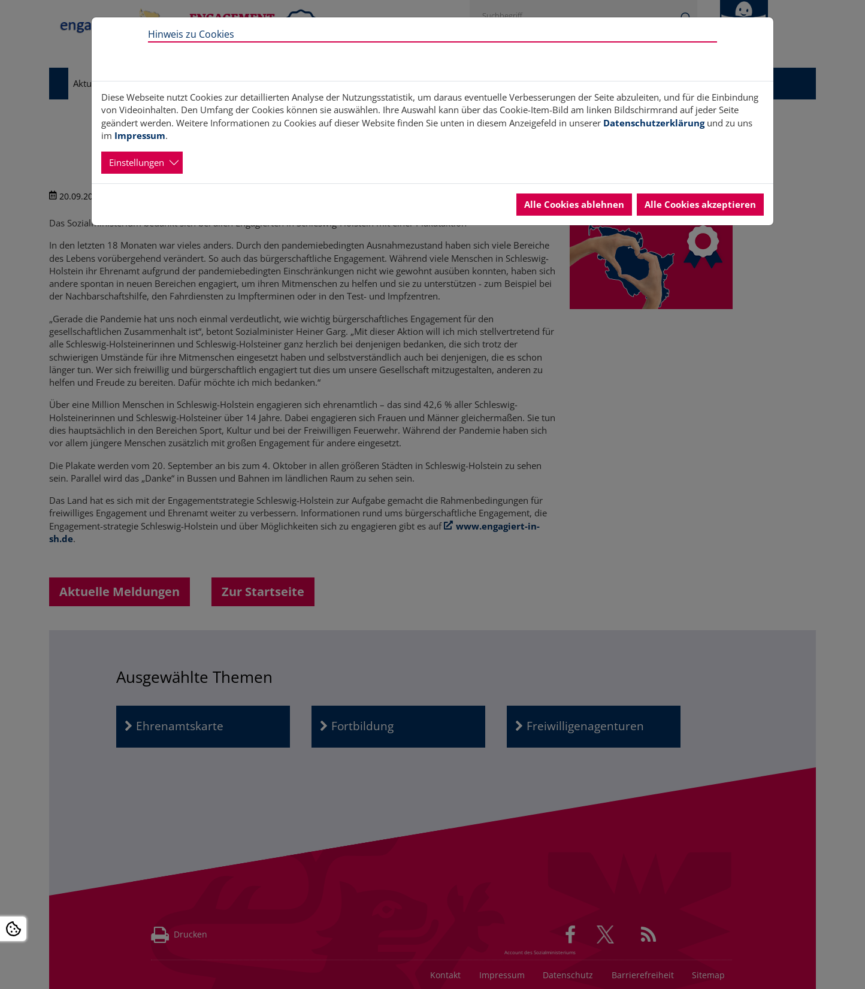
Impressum (139, 135)
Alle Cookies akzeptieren (700, 204)
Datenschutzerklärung (653, 123)
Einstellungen (136, 162)
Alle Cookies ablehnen (574, 204)
